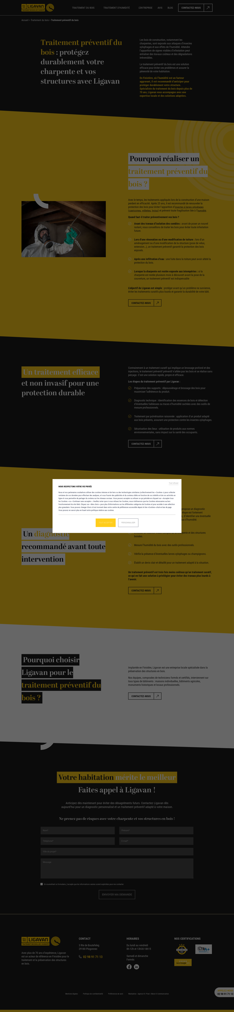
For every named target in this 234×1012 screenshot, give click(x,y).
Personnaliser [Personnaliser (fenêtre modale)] (129, 522)
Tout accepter (105, 522)
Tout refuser (173, 483)
